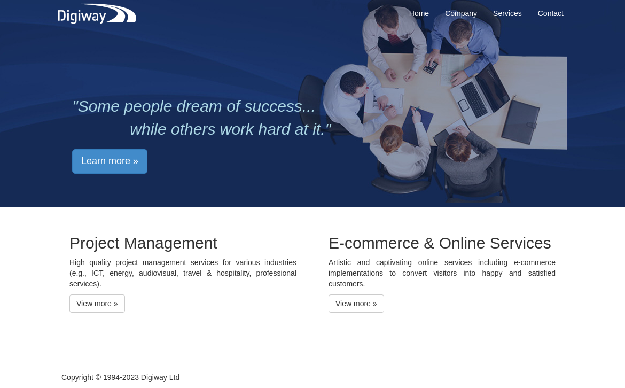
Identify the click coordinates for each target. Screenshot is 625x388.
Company (461, 13)
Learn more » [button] (109, 161)
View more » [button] (97, 303)
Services (507, 13)
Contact (551, 13)
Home (419, 13)
